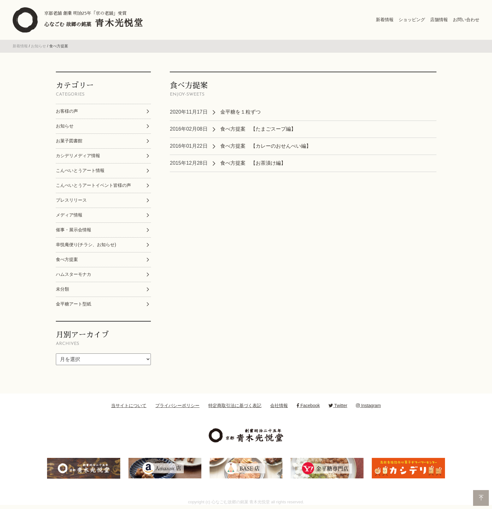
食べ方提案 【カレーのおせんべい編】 (265, 146)
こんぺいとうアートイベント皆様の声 (93, 185)
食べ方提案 (67, 259)
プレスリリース (71, 200)
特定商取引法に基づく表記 (234, 405)
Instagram (368, 405)
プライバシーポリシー (177, 405)
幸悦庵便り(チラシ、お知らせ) (86, 244)
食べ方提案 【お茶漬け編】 (253, 163)
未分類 (62, 289)
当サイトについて (128, 405)
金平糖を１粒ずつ (240, 112)
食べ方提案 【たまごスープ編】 (258, 129)
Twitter (338, 405)
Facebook (308, 405)
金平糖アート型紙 (73, 303)
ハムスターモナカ (73, 274)
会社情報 (279, 405)
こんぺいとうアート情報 (80, 170)
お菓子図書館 (69, 140)
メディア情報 (69, 214)
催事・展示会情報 (73, 229)
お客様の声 (67, 111)
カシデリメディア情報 (78, 155)
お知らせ (38, 46)
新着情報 (20, 46)
